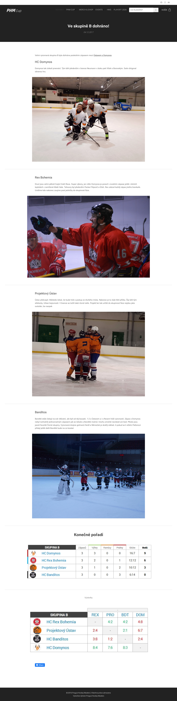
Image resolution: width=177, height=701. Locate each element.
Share (40, 665)
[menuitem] (111, 10)
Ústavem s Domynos (103, 55)
